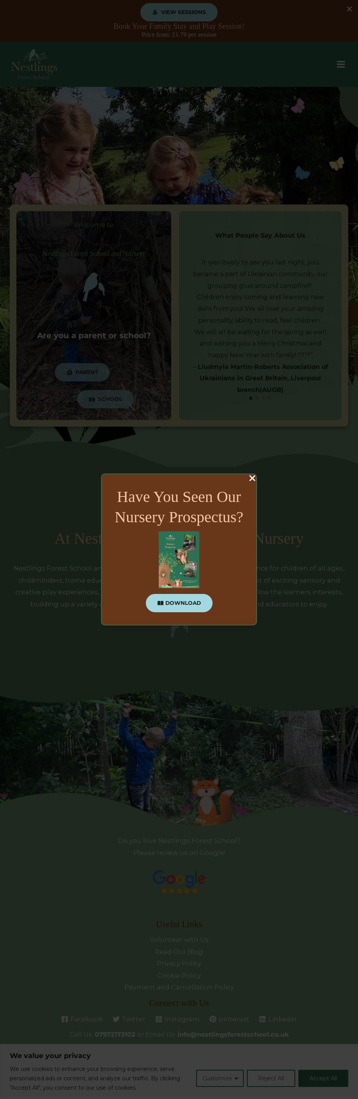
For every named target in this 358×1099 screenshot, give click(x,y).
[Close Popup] (252, 479)
